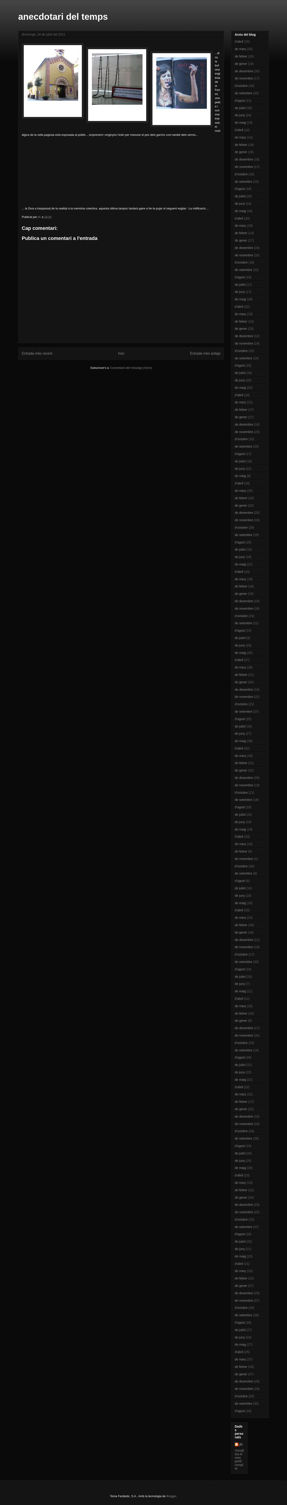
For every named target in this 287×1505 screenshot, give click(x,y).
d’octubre (241, 86)
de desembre (244, 71)
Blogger (171, 1496)
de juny (240, 115)
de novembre (244, 78)
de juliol (240, 108)
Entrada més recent (37, 353)
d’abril (239, 41)
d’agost (240, 100)
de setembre (243, 93)
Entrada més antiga (205, 353)
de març (240, 49)
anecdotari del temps (63, 17)
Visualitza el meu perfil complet (239, 1459)
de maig (240, 122)
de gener (241, 64)
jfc (241, 1444)
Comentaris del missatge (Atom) (131, 367)
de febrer (241, 56)
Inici (121, 353)
